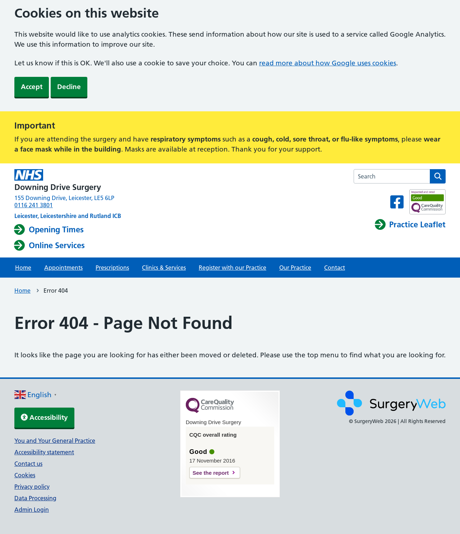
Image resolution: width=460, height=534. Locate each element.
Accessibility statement (44, 452)
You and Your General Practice (54, 440)
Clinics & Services (164, 267)
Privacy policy (32, 486)
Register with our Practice (232, 267)
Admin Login (31, 509)
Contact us (28, 463)
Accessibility (44, 417)
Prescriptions (112, 267)
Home (23, 267)
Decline (69, 87)
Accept (31, 87)
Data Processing (35, 498)
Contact (334, 267)
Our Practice (295, 267)
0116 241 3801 (33, 205)
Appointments (63, 267)
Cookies (24, 475)
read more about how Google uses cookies (327, 63)
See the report (211, 473)
